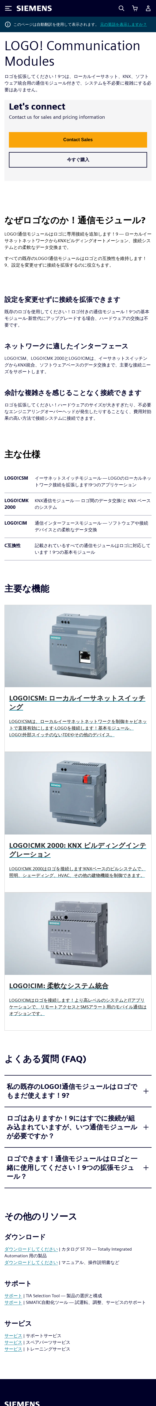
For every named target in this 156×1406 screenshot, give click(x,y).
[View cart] (134, 8)
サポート (13, 1295)
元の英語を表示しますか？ (123, 24)
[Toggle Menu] (8, 8)
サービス (13, 1335)
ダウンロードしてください (31, 1249)
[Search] (121, 8)
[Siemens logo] (34, 8)
